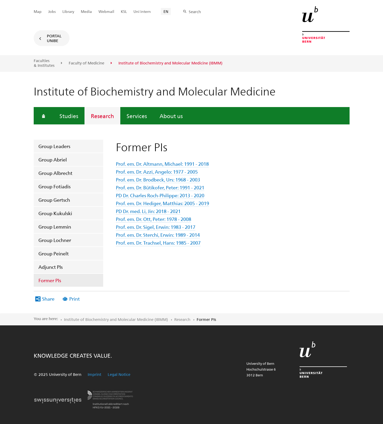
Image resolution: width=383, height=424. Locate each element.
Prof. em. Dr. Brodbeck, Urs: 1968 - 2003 (158, 179)
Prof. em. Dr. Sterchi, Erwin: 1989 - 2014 (158, 234)
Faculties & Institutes (44, 63)
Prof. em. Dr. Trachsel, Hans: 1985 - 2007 (158, 242)
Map (38, 11)
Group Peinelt (53, 253)
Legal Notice (119, 374)
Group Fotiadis (54, 186)
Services (137, 115)
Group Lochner (54, 240)
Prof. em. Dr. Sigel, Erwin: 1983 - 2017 (155, 227)
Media (86, 11)
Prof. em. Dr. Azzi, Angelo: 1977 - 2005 (157, 171)
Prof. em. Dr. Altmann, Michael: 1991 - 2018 (162, 163)
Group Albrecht (55, 173)
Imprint (94, 374)
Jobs (52, 11)
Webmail (106, 11)
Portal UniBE (54, 38)
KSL (124, 11)
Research (102, 115)
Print (74, 298)
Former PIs (49, 280)
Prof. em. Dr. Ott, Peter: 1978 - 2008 (153, 219)
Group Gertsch (54, 199)
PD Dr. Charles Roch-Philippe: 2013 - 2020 (160, 195)
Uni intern (142, 11)
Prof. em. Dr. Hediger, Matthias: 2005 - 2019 (162, 203)
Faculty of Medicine (86, 63)
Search (195, 11)
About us (171, 115)
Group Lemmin (54, 226)
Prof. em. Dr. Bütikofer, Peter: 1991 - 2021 (160, 187)
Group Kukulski (55, 213)
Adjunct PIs (50, 267)
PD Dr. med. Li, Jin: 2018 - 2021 (148, 211)
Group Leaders (54, 146)
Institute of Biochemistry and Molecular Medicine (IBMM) (116, 319)
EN (165, 11)
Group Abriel (52, 159)
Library (68, 11)
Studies (68, 115)
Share (48, 298)
